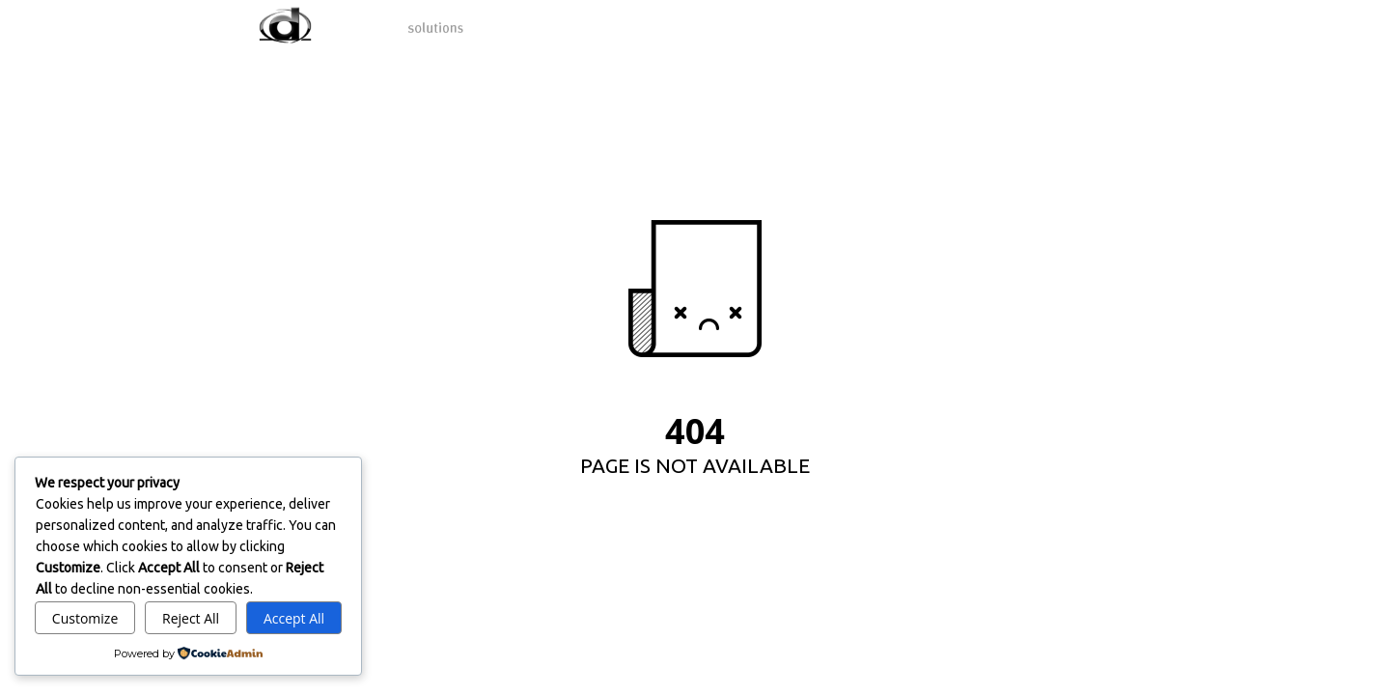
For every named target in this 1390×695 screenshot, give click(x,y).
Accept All (294, 618)
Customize (85, 618)
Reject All (190, 618)
